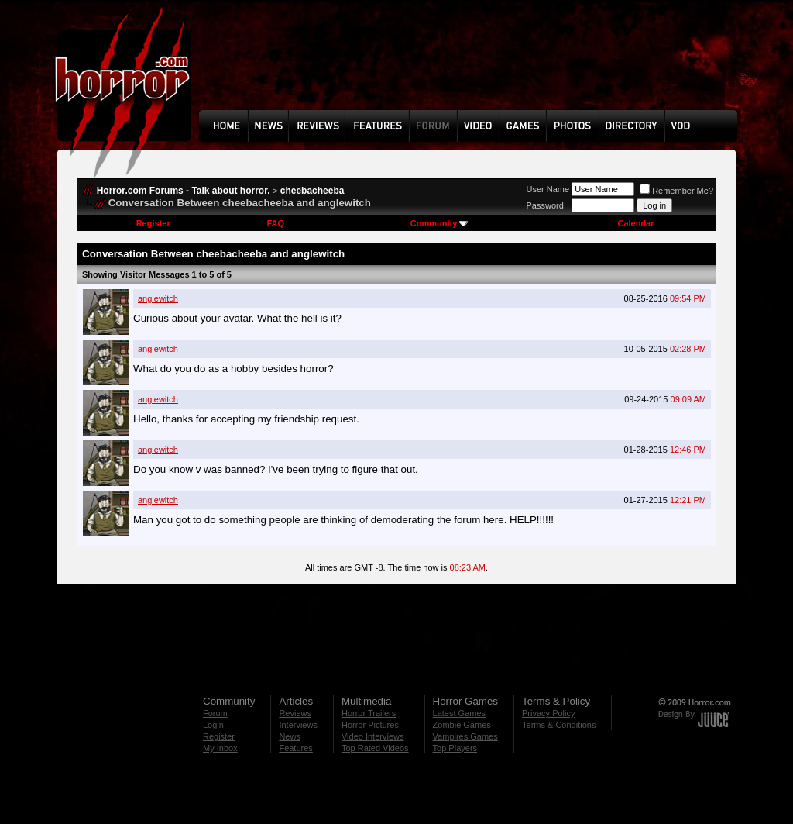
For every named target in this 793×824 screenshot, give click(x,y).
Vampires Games (465, 736)
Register (153, 223)
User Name (548, 189)
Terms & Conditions (559, 724)
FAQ (275, 223)
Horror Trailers (369, 713)
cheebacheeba (312, 190)
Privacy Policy (548, 713)
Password (545, 205)
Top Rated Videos (375, 748)
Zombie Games (462, 724)
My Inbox (220, 748)
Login (213, 724)
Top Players (455, 748)
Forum (215, 713)
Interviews (298, 724)
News (289, 736)
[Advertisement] (473, 67)
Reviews (295, 713)
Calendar (635, 223)
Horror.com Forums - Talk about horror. (183, 190)
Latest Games (459, 713)
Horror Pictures (370, 724)
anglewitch (158, 298)
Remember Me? (676, 190)
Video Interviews (373, 736)
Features (295, 748)
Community (439, 223)
